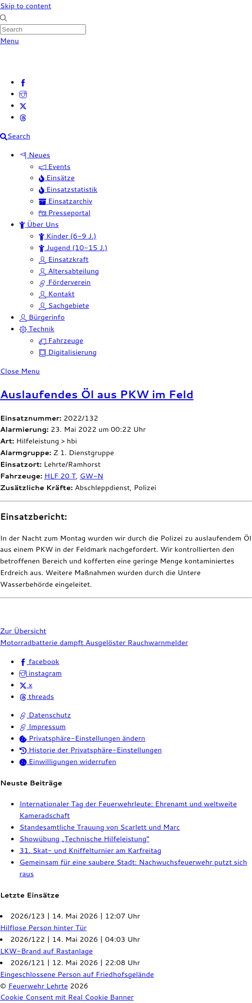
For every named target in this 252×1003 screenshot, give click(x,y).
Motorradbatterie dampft (42, 642)
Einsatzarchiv (65, 201)
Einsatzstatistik (68, 189)
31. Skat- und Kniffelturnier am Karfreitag (90, 850)
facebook (39, 661)
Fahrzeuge (61, 340)
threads (36, 696)
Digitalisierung (68, 352)
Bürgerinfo (42, 317)
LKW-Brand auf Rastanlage (46, 951)
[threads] (23, 117)
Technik (36, 328)
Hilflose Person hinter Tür (43, 927)
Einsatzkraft (64, 259)
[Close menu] (20, 371)
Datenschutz (45, 715)
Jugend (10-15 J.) (73, 247)
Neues (34, 155)
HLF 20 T (60, 476)
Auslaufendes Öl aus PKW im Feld (96, 394)
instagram (40, 673)
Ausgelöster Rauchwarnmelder (136, 642)
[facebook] (23, 82)
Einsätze (57, 177)
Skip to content (25, 5)
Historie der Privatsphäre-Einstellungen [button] (90, 750)
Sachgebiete (64, 305)
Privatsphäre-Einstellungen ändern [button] (82, 738)
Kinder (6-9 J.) (67, 236)
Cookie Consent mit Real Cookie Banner (67, 997)
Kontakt (57, 294)
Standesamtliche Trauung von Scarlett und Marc (99, 827)
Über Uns (39, 224)
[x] (23, 105)
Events (54, 166)
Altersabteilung (69, 271)
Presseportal (64, 212)
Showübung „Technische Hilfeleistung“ (84, 838)
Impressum (42, 726)
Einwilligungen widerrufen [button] (67, 761)
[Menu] (9, 40)
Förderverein (65, 282)
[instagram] (23, 93)
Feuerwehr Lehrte (38, 986)
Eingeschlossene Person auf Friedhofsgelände (77, 974)
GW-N (91, 476)
